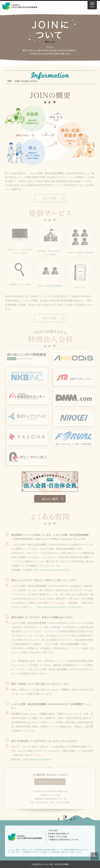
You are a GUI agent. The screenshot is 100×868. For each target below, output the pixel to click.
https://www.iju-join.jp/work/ (37, 760)
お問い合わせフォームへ (50, 782)
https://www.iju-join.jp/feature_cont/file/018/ (59, 607)
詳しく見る (50, 199)
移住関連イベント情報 (37, 628)
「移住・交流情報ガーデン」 (50, 661)
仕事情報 (55, 628)
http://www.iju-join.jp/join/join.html (52, 570)
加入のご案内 (50, 498)
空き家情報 (68, 628)
